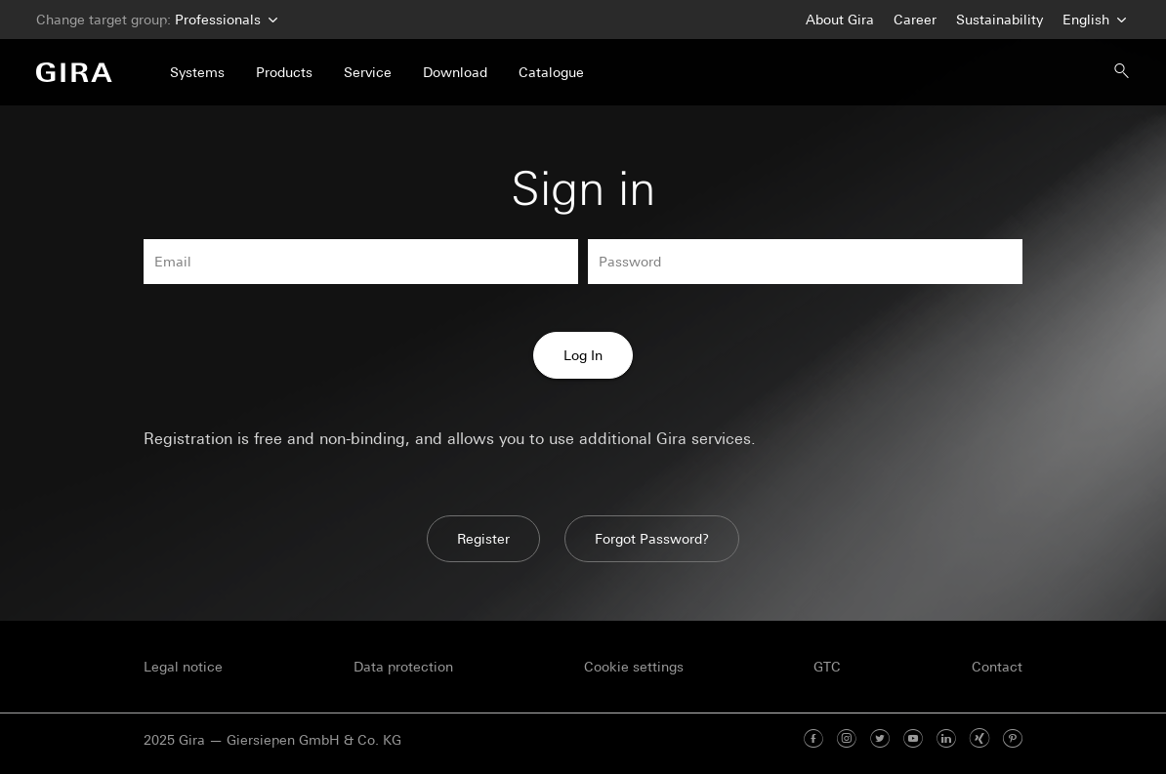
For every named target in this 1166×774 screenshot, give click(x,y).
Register (483, 539)
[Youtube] (913, 740)
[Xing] (979, 740)
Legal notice (183, 666)
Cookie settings (634, 666)
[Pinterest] (1012, 740)
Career (915, 19)
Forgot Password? (652, 539)
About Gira (840, 19)
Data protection (403, 666)
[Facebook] (813, 740)
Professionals (224, 20)
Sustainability (999, 19)
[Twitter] (880, 740)
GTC (827, 666)
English (1092, 20)
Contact (997, 666)
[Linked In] (946, 740)
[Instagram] (846, 740)
